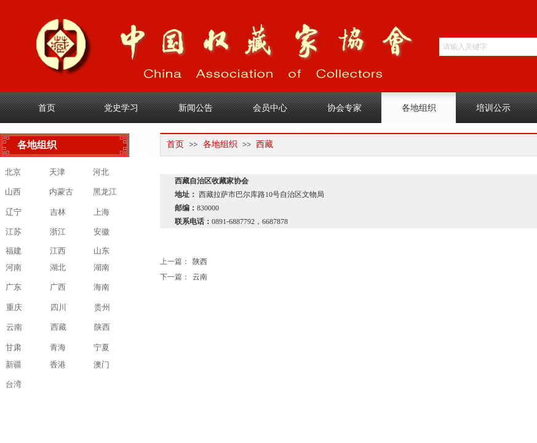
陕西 (183, 261)
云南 (183, 277)
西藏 (264, 144)
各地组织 (220, 144)
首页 (175, 144)
